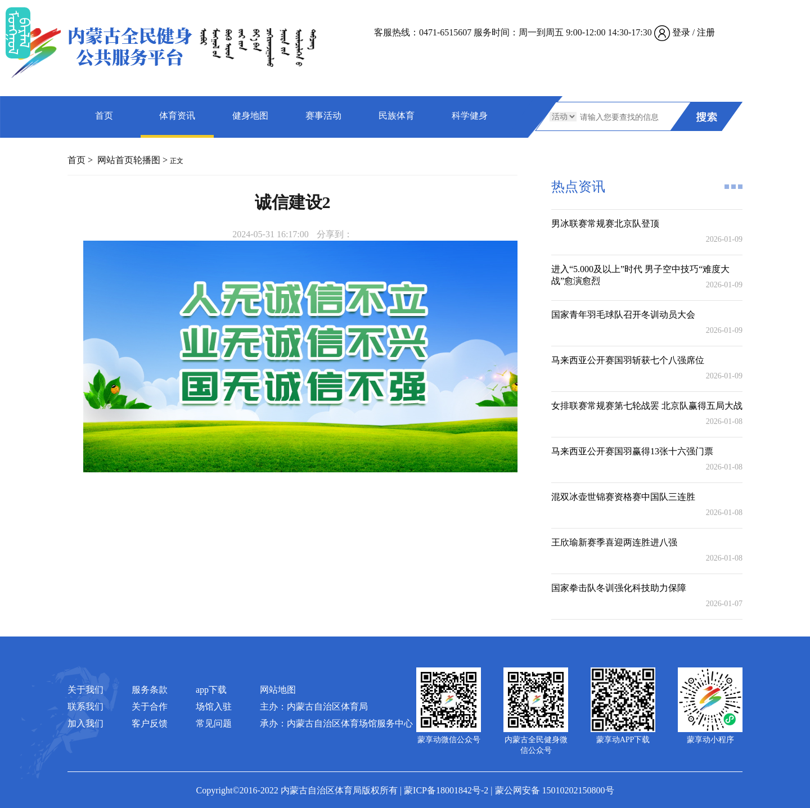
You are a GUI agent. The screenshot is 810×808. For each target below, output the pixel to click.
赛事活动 (323, 115)
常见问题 (214, 723)
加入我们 (86, 723)
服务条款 (150, 689)
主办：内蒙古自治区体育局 (314, 706)
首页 (104, 115)
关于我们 (86, 689)
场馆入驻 (214, 706)
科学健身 (470, 115)
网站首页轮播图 (128, 160)
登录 (681, 32)
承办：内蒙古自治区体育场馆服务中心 (336, 723)
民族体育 (397, 115)
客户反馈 (150, 723)
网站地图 (278, 689)
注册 (706, 32)
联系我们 (86, 706)
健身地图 (250, 115)
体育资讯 (177, 115)
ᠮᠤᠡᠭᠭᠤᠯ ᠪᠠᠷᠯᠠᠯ (18, 33)
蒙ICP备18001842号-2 (446, 790)
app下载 (211, 689)
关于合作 (150, 706)
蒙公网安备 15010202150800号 (554, 790)
